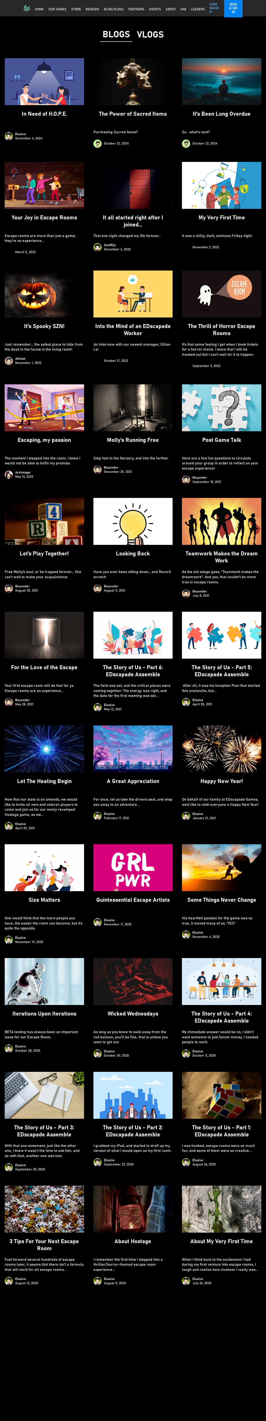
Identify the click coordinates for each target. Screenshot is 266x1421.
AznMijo (110, 245)
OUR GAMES (57, 9)
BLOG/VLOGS (114, 9)
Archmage (22, 472)
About (171, 9)
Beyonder (111, 467)
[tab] (116, 35)
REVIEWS (92, 9)
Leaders (198, 9)
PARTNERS (136, 9)
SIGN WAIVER (214, 8)
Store (76, 9)
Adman (20, 358)
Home (39, 9)
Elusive (20, 134)
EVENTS (155, 9)
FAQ (183, 9)
